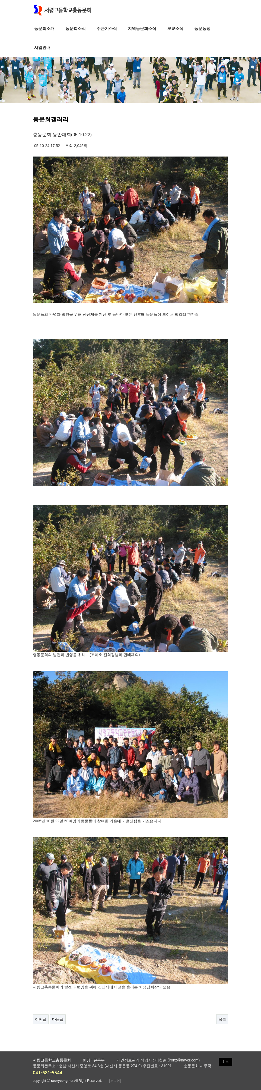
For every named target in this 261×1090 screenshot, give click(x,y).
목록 (222, 1019)
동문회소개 (44, 28)
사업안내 (42, 47)
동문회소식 (75, 28)
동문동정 (202, 28)
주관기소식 (107, 28)
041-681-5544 (47, 1073)
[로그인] (115, 1081)
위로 (225, 1062)
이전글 (40, 1019)
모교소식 (175, 28)
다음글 (57, 1019)
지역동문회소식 (142, 28)
